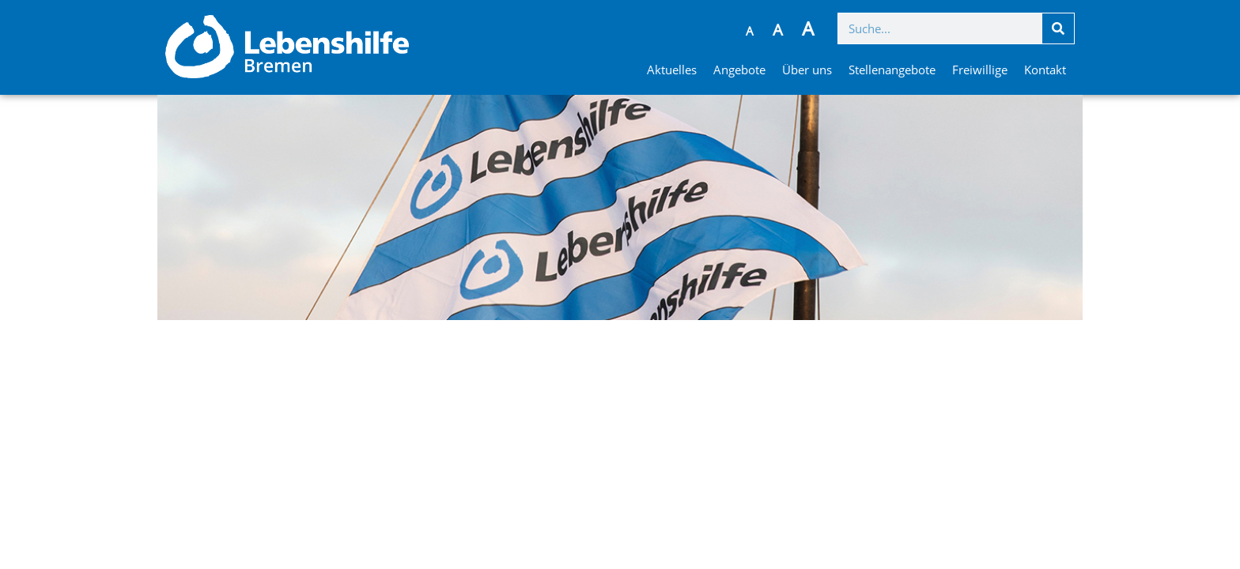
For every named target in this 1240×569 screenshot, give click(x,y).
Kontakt (1045, 69)
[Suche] (1058, 28)
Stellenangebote (892, 69)
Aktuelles (672, 69)
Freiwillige (980, 69)
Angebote (739, 69)
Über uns (807, 69)
